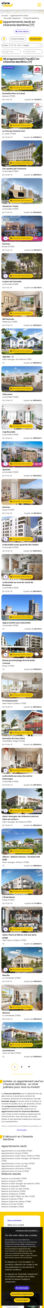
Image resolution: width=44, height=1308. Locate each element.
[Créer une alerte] (22, 32)
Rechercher (35, 39)
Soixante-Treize (10, 206)
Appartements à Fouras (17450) (15, 1171)
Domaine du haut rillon (13, 738)
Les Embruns (8, 1050)
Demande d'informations (21, 88)
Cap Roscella (8, 432)
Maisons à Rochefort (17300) (13, 1191)
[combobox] (22, 45)
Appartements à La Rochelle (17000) (16, 1151)
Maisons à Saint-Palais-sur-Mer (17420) (18, 1196)
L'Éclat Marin (8, 897)
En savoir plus (22, 1288)
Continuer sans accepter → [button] (27, 1230)
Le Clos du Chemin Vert (13, 131)
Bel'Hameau (8, 319)
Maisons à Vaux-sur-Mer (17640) (15, 1189)
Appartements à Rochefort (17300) (16, 1168)
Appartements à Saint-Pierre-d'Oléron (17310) (20, 1156)
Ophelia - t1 (7, 356)
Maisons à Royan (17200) (12, 1181)
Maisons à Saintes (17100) (12, 1199)
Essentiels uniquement (22, 1294)
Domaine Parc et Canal (13, 93)
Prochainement (10, 700)
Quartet (6, 469)
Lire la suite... (22, 1130)
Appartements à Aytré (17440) (14, 1166)
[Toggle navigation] (39, 4)
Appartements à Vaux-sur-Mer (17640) (18, 1163)
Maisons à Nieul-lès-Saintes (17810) (16, 1201)
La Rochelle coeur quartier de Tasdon (20, 544)
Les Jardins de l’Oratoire (14, 168)
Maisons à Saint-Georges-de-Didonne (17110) (20, 1183)
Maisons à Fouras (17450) (12, 1204)
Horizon (6, 244)
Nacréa (6, 975)
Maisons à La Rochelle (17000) (14, 1178)
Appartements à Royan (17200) (14, 1153)
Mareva (6, 1013)
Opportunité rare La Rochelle (16, 622)
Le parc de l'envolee (11, 281)
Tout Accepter (22, 1300)
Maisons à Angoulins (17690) (13, 1186)
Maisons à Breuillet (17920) (12, 1206)
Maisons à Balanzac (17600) (13, 1194)
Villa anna (7, 394)
